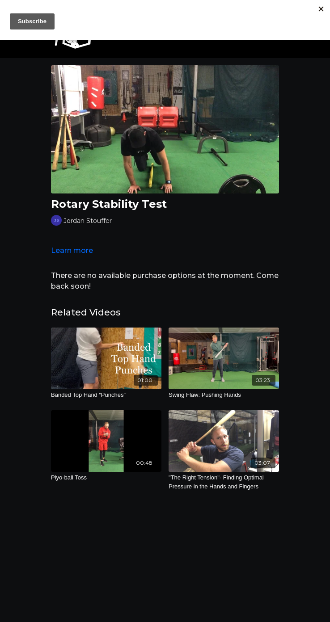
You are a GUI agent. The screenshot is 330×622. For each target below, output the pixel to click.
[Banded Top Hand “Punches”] (106, 395)
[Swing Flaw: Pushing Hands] (224, 395)
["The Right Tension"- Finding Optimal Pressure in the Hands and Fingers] (224, 482)
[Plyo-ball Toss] (106, 477)
